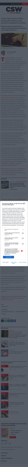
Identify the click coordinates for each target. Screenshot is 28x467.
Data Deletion (5, 262)
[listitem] (14, 230)
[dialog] (14, 233)
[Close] (25, 203)
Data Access (14, 262)
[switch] (22, 233)
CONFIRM (8, 257)
